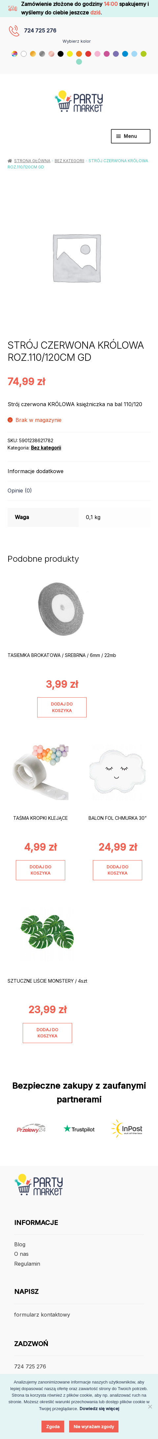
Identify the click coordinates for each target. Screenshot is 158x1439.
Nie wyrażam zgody (94, 1426)
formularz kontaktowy (42, 1314)
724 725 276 (40, 30)
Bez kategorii (69, 160)
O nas (21, 1254)
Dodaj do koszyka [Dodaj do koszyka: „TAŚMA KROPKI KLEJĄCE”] (40, 870)
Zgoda (53, 1426)
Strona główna (32, 160)
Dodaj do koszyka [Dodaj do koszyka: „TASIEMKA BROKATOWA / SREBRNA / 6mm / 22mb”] (62, 707)
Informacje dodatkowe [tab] (36, 471)
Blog (19, 1244)
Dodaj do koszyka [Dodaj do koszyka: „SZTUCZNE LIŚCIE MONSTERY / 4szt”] (47, 1032)
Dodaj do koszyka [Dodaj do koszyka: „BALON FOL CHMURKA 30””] (117, 870)
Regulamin (27, 1263)
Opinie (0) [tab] (20, 490)
